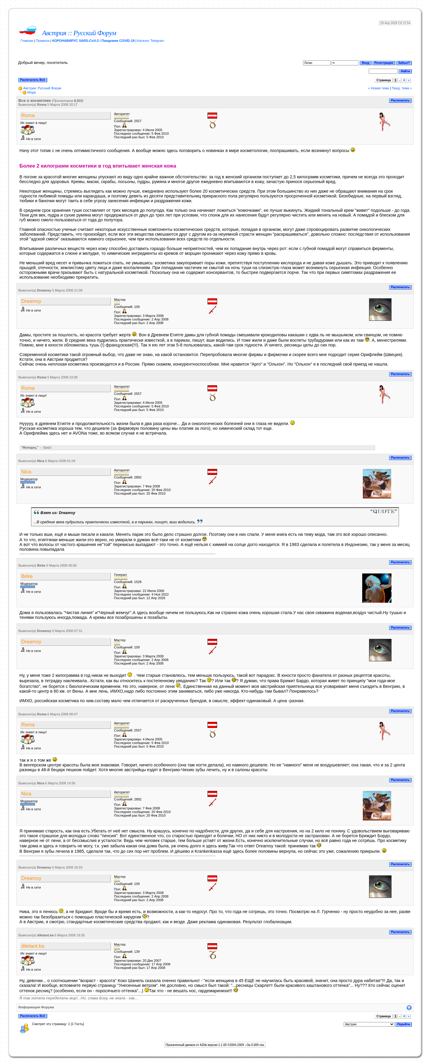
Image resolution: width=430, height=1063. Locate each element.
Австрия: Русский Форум (42, 88)
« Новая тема (378, 88)
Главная (27, 40)
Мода (31, 92)
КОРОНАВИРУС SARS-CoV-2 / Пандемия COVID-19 (93, 40)
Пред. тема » (402, 88)
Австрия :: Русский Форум (79, 33)
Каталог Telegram (150, 40)
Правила (42, 40)
